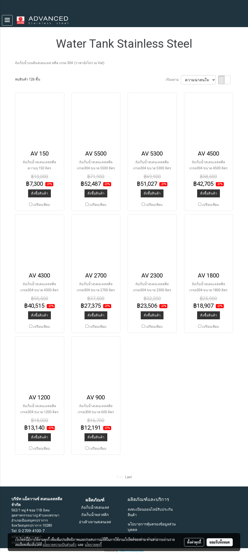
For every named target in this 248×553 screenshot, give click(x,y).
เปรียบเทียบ (41, 205)
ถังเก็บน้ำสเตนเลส (95, 507)
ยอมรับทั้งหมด (219, 542)
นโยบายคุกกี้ (93, 544)
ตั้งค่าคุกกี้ (194, 542)
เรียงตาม (173, 80)
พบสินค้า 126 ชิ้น (27, 79)
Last (128, 477)
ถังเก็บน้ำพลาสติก (95, 515)
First (119, 477)
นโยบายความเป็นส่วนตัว (59, 544)
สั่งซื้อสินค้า (39, 193)
